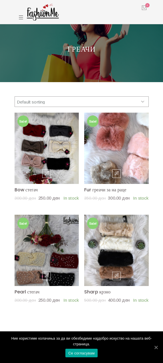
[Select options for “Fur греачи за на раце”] (116, 173)
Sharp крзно (97, 292)
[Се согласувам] (156, 347)
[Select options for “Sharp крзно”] (116, 276)
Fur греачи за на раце (105, 189)
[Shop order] (82, 101)
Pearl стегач (27, 292)
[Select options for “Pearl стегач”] (46, 276)
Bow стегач (26, 189)
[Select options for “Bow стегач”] (46, 173)
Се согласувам (81, 353)
